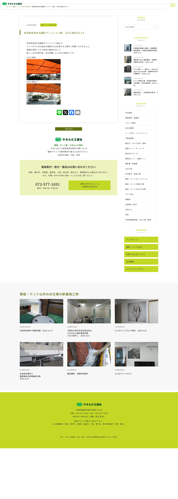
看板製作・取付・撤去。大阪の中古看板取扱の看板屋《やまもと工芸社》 (94, 487)
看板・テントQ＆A (72, 221)
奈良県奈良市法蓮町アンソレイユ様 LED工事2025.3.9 (67, 73)
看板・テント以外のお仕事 (49, 66)
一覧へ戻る (68, 172)
